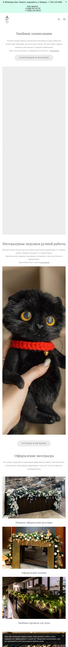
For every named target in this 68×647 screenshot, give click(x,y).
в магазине (54, 51)
